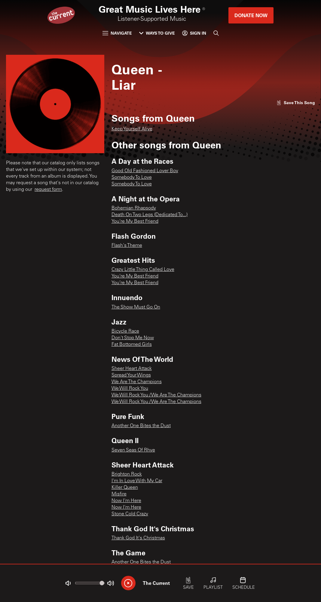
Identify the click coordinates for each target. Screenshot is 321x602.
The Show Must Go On (136, 307)
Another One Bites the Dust (141, 426)
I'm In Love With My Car (137, 481)
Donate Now (251, 15)
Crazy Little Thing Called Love (143, 269)
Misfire (119, 494)
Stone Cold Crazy (130, 514)
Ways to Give (157, 33)
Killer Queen (125, 487)
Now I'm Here (126, 500)
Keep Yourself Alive (132, 129)
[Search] (216, 33)
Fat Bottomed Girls (132, 344)
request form (48, 189)
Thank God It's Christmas (138, 538)
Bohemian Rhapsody (134, 208)
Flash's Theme (127, 245)
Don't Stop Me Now (133, 338)
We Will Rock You (130, 388)
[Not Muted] (68, 583)
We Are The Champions (137, 382)
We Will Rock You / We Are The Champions (156, 395)
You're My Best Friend (135, 221)
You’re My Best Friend (135, 283)
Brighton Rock (127, 474)
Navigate (117, 33)
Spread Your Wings (131, 375)
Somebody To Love (132, 177)
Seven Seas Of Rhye (133, 450)
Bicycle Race (125, 331)
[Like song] (296, 102)
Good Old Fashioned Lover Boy (145, 171)
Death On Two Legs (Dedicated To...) (150, 215)
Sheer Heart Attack (132, 368)
